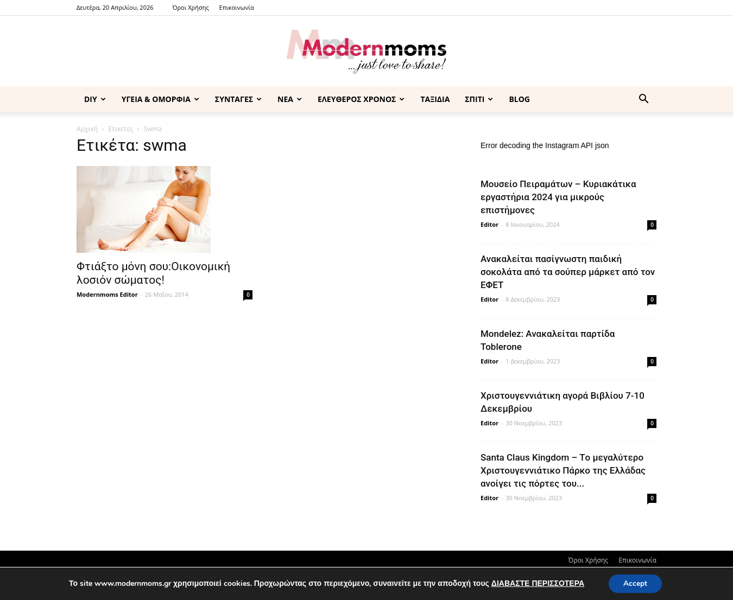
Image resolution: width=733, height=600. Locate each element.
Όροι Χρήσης (190, 7)
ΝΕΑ (289, 99)
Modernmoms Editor (107, 294)
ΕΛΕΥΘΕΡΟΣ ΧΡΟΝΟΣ (361, 99)
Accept (635, 583)
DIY (95, 99)
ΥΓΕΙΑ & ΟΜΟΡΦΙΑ (160, 99)
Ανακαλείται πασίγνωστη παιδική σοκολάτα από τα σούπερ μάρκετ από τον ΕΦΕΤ (568, 271)
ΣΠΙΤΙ (479, 99)
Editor (489, 224)
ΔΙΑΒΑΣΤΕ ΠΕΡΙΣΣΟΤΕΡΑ (536, 583)
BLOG (519, 99)
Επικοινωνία (236, 7)
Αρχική (87, 128)
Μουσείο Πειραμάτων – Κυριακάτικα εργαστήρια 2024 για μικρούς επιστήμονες (558, 196)
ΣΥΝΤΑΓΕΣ (238, 99)
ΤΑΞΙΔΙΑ (435, 99)
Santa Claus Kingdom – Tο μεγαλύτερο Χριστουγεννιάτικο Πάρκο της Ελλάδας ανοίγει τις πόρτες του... (563, 470)
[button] (643, 100)
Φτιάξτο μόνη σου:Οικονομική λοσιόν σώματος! (153, 273)
